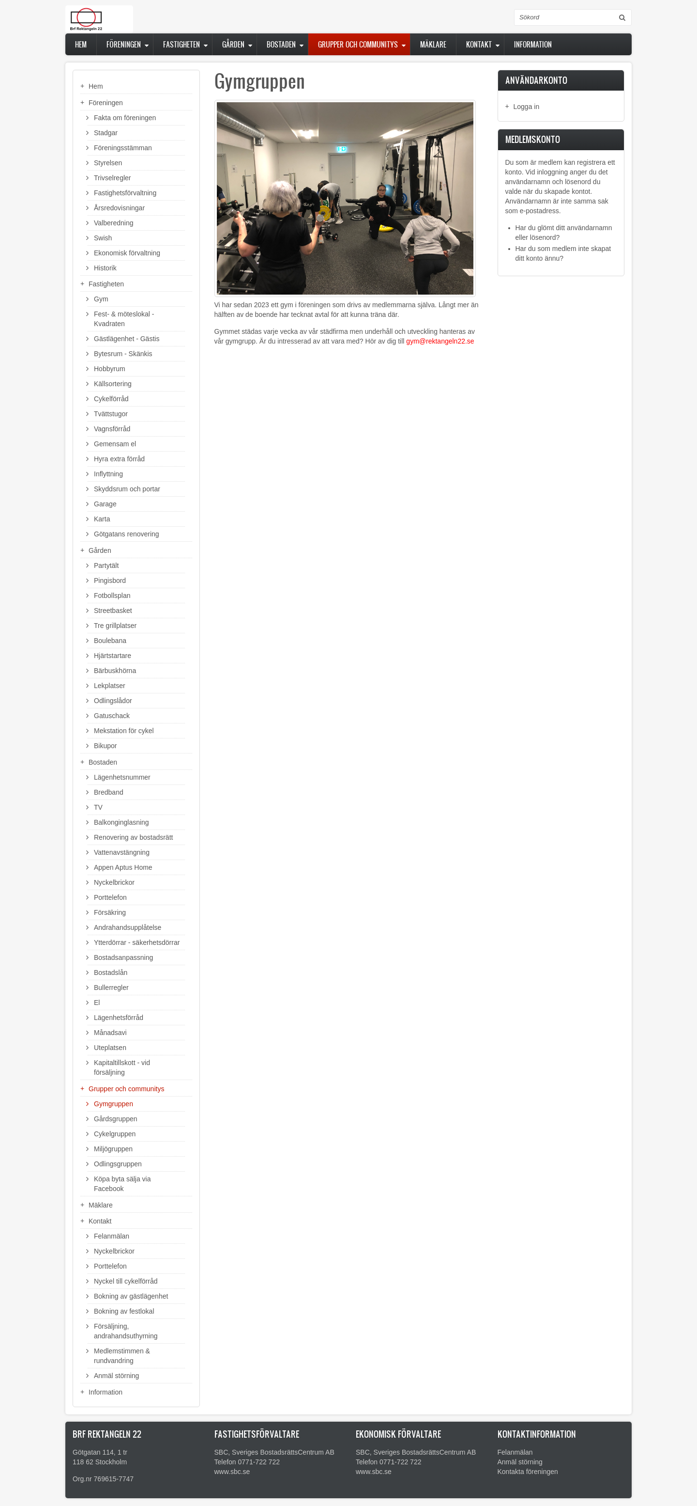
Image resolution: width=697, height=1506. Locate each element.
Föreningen (123, 44)
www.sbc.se (232, 1471)
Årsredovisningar (119, 208)
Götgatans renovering (126, 534)
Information (533, 44)
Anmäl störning (116, 1376)
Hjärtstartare (112, 655)
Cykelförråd (111, 399)
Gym (101, 299)
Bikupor (105, 746)
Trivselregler (112, 178)
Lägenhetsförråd (118, 1017)
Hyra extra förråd (119, 459)
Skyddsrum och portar (127, 489)
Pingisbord (110, 580)
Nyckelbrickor (114, 882)
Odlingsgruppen (118, 1164)
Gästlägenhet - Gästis (126, 339)
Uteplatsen (110, 1047)
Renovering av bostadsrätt (133, 837)
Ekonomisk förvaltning (127, 253)
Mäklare (433, 44)
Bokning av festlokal (124, 1311)
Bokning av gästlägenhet (131, 1296)
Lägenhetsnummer (122, 777)
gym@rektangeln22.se (440, 341)
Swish (103, 238)
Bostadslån (110, 972)
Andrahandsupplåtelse (127, 927)
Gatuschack (112, 716)
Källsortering (113, 384)
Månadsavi (110, 1032)
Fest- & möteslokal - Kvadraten (124, 319)
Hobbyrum (109, 369)
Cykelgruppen (115, 1134)
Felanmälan (111, 1236)
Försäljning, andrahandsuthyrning (126, 1331)
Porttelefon (110, 897)
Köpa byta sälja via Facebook (122, 1183)
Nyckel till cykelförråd (125, 1281)
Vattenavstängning (122, 852)
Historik (105, 268)
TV (98, 807)
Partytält (106, 565)
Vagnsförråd (112, 429)
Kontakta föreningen (528, 1471)
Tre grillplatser (115, 625)
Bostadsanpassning (123, 957)
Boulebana (110, 640)
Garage (105, 504)
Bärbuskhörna (115, 671)
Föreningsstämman (123, 148)
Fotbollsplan (112, 595)
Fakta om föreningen (125, 118)
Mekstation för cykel (124, 731)
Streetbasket (113, 610)
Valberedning (113, 223)
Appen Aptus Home (123, 867)
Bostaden (281, 44)
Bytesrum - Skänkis (123, 354)
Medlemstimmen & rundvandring (122, 1356)
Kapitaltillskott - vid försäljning (122, 1067)
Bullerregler (111, 987)
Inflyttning (108, 474)
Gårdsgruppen (115, 1119)
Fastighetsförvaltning (125, 193)
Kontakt (479, 44)
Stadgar (106, 133)
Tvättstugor (111, 414)
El (97, 1002)
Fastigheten (181, 44)
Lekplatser (109, 686)
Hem (81, 44)
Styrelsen (108, 163)
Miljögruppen (113, 1149)
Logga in (527, 106)
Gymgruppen (113, 1104)
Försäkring (110, 912)
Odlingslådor (113, 701)
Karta (102, 519)
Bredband (108, 792)
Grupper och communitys (358, 44)
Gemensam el (115, 444)
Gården (233, 44)
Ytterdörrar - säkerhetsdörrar (137, 942)
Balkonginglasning (121, 822)
